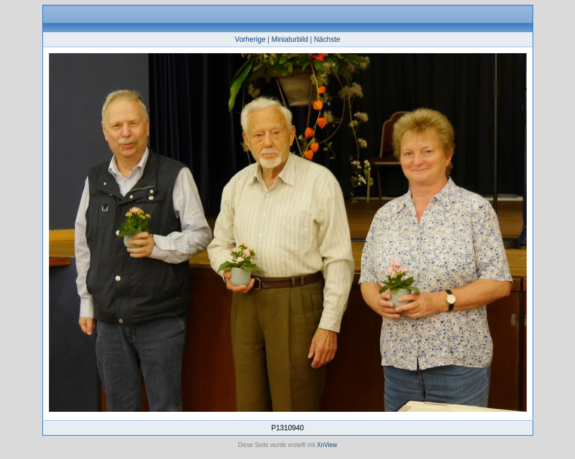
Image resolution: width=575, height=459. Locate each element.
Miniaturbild (289, 39)
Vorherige (250, 39)
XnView (327, 445)
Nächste (327, 39)
